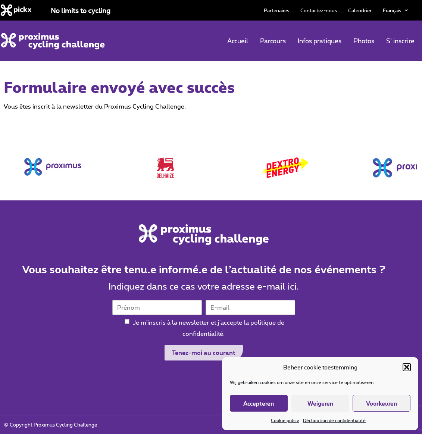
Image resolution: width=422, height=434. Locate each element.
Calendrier (360, 10)
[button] (406, 367)
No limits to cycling (80, 10)
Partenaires (276, 10)
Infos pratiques (319, 40)
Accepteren (258, 403)
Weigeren (320, 403)
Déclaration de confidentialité (334, 420)
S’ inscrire (400, 40)
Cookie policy (285, 420)
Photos (363, 40)
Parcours (273, 40)
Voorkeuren (381, 403)
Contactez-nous (318, 10)
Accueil (237, 40)
